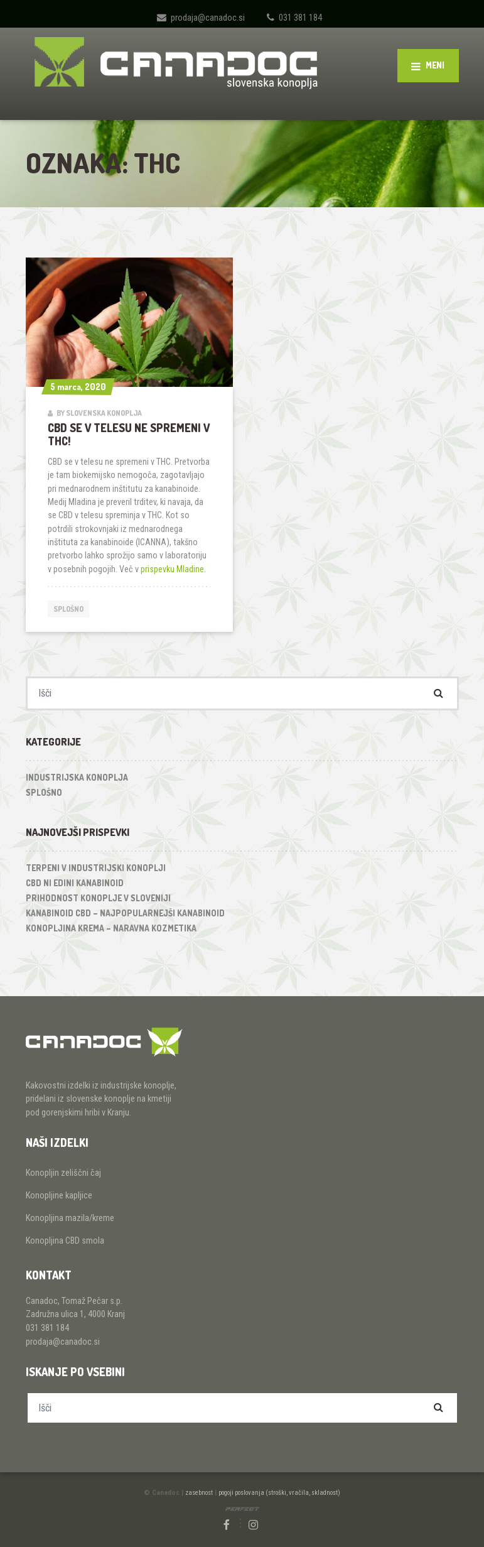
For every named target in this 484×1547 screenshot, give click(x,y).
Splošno (68, 609)
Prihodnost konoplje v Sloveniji (98, 898)
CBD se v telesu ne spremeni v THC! (129, 434)
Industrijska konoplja (77, 777)
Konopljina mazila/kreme (70, 1218)
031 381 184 (300, 17)
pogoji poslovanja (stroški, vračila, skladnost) (279, 1493)
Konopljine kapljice (59, 1195)
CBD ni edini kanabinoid (75, 882)
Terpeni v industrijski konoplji (96, 867)
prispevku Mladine (172, 569)
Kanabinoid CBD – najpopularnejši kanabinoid (125, 913)
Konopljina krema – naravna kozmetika (111, 928)
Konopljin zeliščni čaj (63, 1173)
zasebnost (199, 1493)
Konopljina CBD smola (65, 1240)
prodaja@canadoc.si (208, 17)
